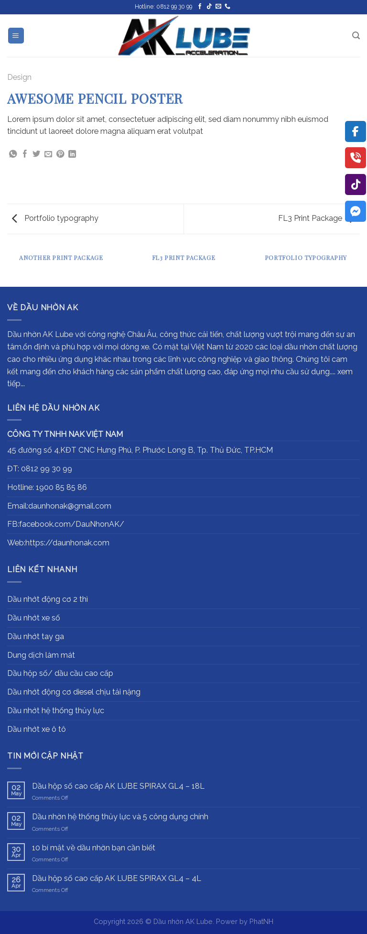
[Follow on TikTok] (209, 6)
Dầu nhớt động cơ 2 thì (47, 599)
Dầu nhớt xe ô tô (36, 729)
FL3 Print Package (316, 218)
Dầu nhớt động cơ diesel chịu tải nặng (73, 691)
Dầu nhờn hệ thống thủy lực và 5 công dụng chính (120, 816)
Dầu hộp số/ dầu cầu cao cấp (60, 673)
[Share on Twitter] (36, 154)
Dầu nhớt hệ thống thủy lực (55, 710)
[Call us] (227, 6)
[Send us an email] (218, 6)
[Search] (356, 35)
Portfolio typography (55, 218)
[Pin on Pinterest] (60, 154)
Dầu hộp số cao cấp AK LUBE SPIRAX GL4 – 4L (116, 878)
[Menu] (16, 35)
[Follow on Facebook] (200, 6)
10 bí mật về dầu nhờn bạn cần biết (93, 847)
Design (19, 77)
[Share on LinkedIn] (72, 154)
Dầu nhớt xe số (33, 617)
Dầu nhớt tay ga (35, 636)
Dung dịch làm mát (41, 655)
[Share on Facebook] (25, 154)
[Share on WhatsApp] (13, 154)
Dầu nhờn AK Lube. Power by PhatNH (213, 921)
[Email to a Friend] (48, 154)
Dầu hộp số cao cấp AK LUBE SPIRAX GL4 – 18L (118, 786)
